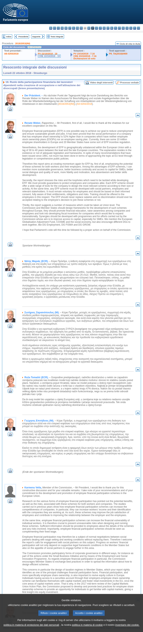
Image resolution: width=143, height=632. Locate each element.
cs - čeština (58, 28)
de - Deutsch (65, 28)
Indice (8, 36)
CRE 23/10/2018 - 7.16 (85, 56)
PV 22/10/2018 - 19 (47, 53)
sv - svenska (138, 28)
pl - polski (115, 28)
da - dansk (62, 28)
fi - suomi (134, 28)
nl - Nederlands (111, 28)
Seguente (36, 36)
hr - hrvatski (88, 28)
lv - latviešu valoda (96, 28)
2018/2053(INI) (22, 43)
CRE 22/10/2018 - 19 (49, 56)
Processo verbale (129, 82)
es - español (54, 28)
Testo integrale (57, 36)
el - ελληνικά (73, 28)
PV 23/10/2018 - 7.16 (84, 53)
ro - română (123, 28)
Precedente (23, 36)
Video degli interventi (101, 82)
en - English (77, 28)
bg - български (50, 28)
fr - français (81, 28)
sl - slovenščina (130, 28)
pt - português (119, 28)
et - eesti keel (69, 28)
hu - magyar (104, 28)
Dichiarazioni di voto (84, 58)
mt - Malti (107, 28)
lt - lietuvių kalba (100, 28)
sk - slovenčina (127, 28)
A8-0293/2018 (11, 53)
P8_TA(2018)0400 (118, 53)
